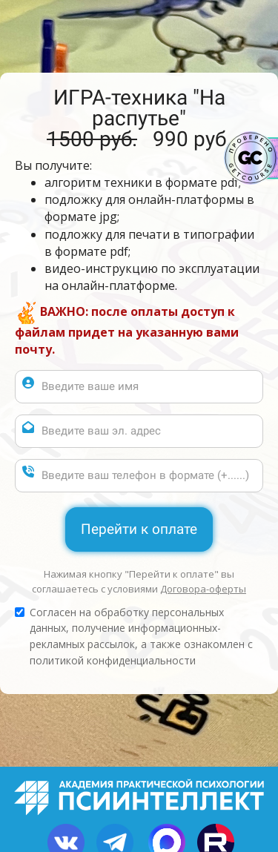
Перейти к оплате (139, 529)
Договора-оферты (203, 588)
